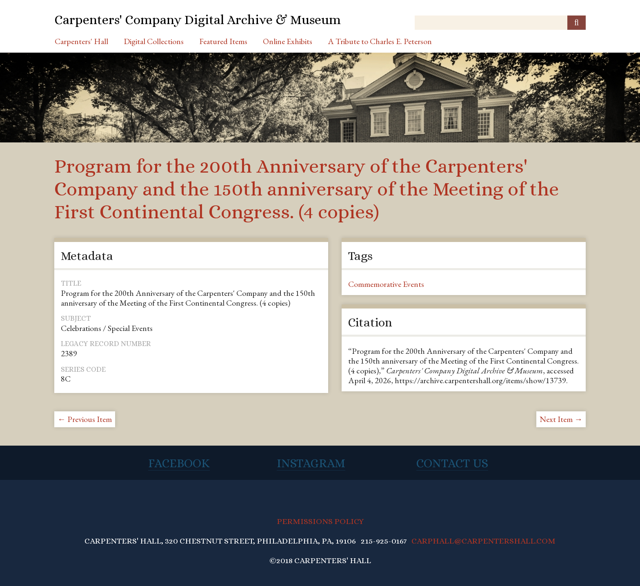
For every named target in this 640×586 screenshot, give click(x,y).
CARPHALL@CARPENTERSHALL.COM (483, 541)
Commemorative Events (386, 284)
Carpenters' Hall (81, 41)
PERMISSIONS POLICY (320, 521)
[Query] (500, 23)
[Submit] (576, 23)
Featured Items (223, 41)
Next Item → (561, 419)
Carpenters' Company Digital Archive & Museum (197, 19)
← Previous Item (85, 419)
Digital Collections (154, 41)
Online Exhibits (287, 41)
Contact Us (452, 463)
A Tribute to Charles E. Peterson (380, 41)
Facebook (179, 463)
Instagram (311, 463)
